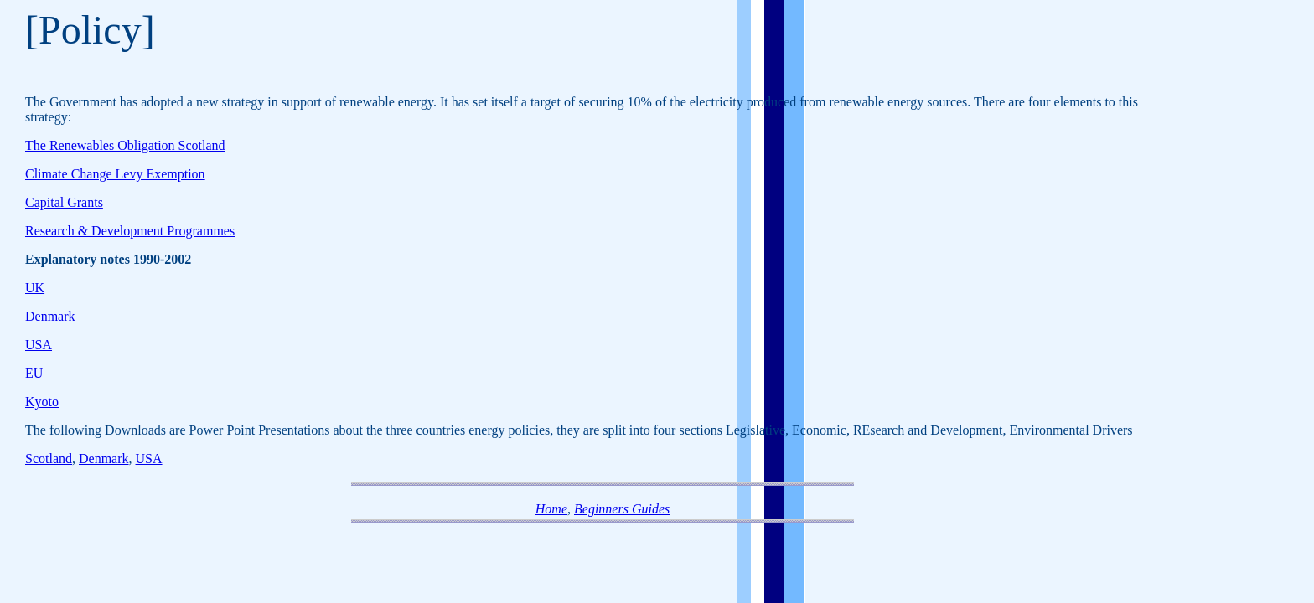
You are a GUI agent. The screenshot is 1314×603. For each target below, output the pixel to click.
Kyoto (42, 401)
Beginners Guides (622, 509)
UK (34, 288)
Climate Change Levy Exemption (115, 174)
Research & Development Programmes (130, 231)
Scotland (48, 458)
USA (38, 345)
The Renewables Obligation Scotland (125, 145)
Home (551, 509)
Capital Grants (64, 202)
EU (34, 373)
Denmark (50, 316)
